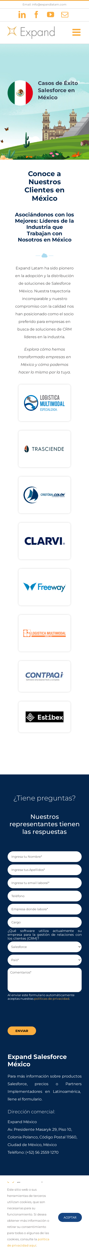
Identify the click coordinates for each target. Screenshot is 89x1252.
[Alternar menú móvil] (77, 32)
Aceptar (70, 1217)
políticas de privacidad (51, 998)
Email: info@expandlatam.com (44, 4)
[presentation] (44, 1014)
